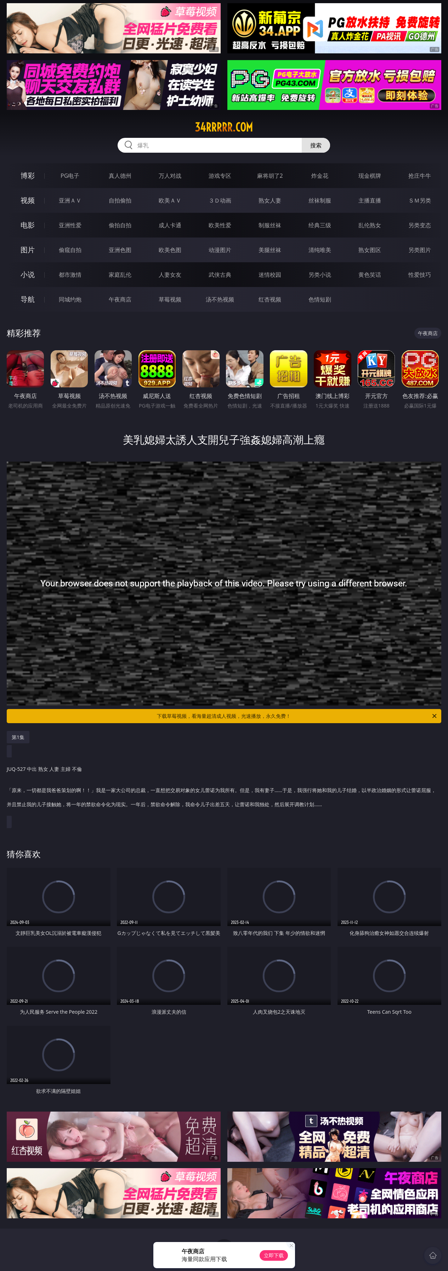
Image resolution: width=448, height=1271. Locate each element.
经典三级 (319, 225)
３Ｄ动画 (220, 200)
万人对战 (170, 176)
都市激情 (70, 275)
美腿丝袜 (270, 250)
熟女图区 (369, 250)
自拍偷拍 (120, 200)
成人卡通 (170, 225)
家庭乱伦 (120, 275)
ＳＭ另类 (419, 200)
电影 (28, 225)
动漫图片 (220, 250)
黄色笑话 (369, 275)
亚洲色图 (120, 250)
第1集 (18, 737)
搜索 (316, 145)
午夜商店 (120, 299)
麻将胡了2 (270, 176)
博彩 (28, 175)
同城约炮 (70, 299)
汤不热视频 (220, 299)
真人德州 (120, 176)
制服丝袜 (270, 225)
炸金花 (319, 176)
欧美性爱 (220, 225)
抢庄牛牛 (419, 176)
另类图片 (419, 250)
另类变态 (419, 225)
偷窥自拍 (70, 250)
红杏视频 (270, 299)
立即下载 (274, 1255)
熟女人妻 (270, 200)
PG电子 (70, 176)
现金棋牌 (369, 176)
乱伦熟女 (369, 225)
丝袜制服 (319, 200)
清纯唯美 (319, 250)
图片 (28, 249)
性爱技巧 (419, 275)
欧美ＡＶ (170, 200)
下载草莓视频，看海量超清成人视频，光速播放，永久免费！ (297, 716)
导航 (28, 299)
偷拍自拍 (120, 225)
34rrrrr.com (224, 127)
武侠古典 (220, 275)
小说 (28, 274)
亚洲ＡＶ (70, 200)
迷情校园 (270, 275)
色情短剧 (319, 299)
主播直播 (369, 200)
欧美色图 (170, 250)
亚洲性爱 (70, 225)
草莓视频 (170, 299)
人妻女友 (170, 275)
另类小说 (319, 275)
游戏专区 (220, 176)
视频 (28, 200)
